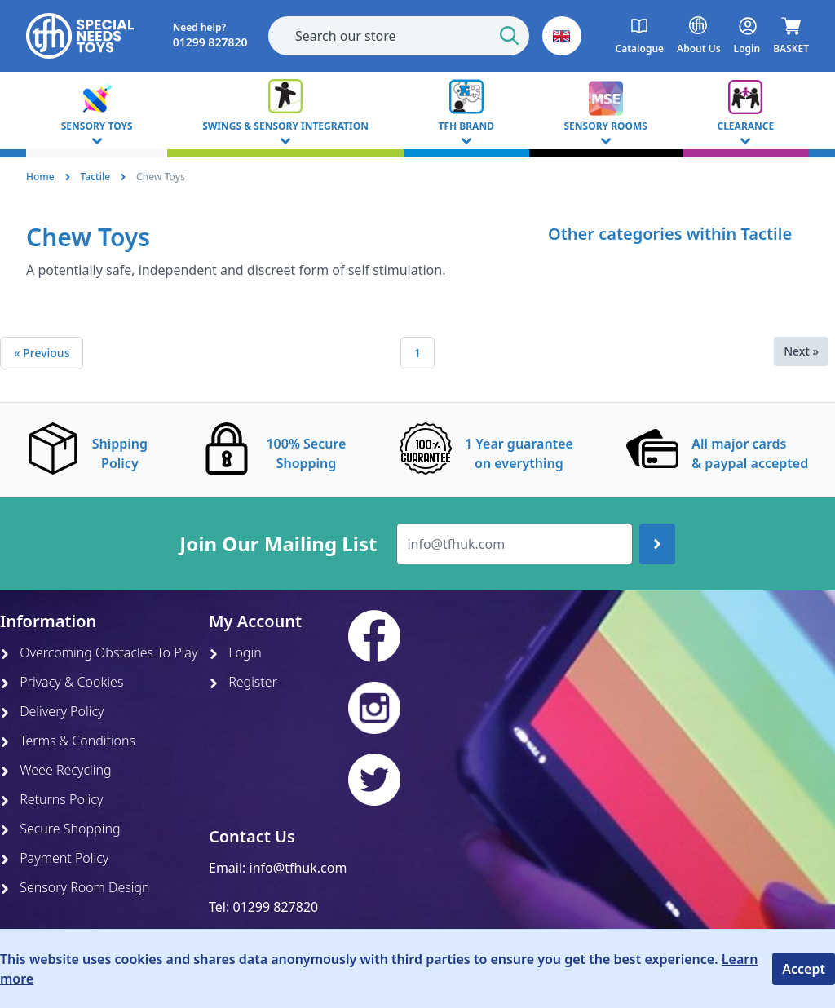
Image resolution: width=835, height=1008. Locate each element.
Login (235, 652)
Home (40, 176)
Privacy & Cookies (61, 682)
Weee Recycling (56, 770)
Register (243, 682)
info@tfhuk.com (298, 868)
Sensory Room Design (75, 887)
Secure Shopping (60, 829)
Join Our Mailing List (278, 544)
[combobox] (398, 35)
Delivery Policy (52, 711)
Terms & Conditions (67, 740)
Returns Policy (51, 799)
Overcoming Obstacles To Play (98, 652)
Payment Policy (54, 858)
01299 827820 (275, 907)
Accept (803, 969)
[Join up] (657, 544)
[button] (561, 35)
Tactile (96, 176)
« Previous (41, 352)
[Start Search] (510, 35)
